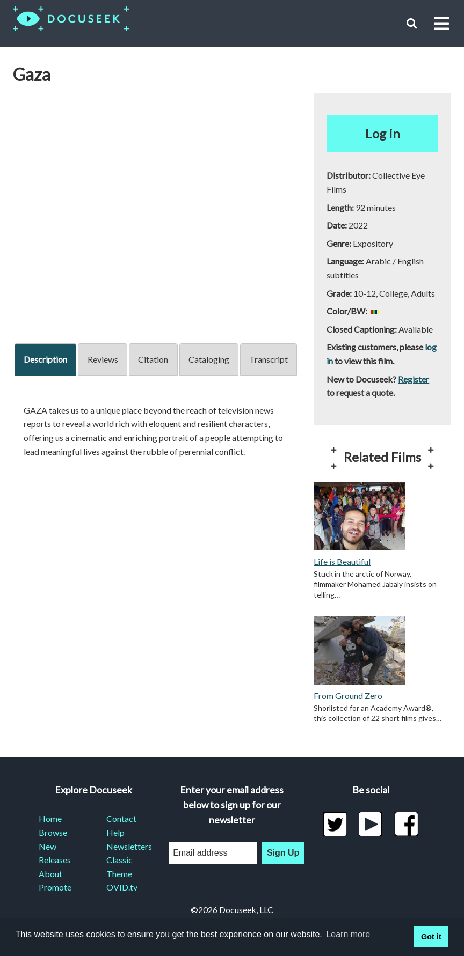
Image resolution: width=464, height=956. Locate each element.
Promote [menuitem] (55, 887)
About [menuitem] (50, 874)
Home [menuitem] (50, 818)
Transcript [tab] (268, 359)
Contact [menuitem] (121, 818)
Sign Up (283, 852)
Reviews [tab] (103, 359)
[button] (412, 23)
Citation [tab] (153, 359)
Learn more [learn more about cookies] (348, 934)
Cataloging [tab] (209, 359)
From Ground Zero (348, 695)
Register (413, 379)
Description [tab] (45, 359)
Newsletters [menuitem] (127, 846)
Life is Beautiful (342, 561)
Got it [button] (431, 936)
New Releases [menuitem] (55, 853)
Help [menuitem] (115, 832)
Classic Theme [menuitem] (119, 867)
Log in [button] (382, 133)
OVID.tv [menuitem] (121, 887)
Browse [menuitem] (53, 832)
